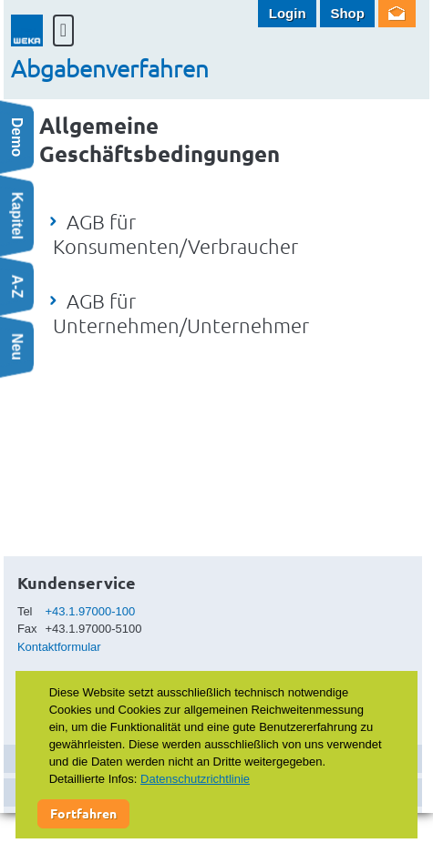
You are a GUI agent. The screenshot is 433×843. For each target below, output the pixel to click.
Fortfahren (83, 813)
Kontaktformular (59, 647)
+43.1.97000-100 (91, 611)
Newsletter (397, 13)
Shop (347, 13)
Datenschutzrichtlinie (195, 779)
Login (287, 13)
